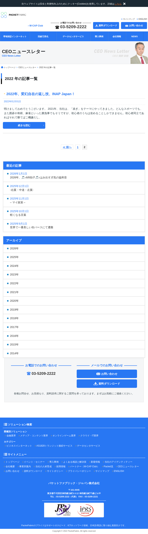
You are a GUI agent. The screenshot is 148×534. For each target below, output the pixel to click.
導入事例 (99, 36)
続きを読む (24, 125)
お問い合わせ (12, 471)
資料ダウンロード (33, 471)
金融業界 (11, 435)
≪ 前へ (67, 147)
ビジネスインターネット (19, 445)
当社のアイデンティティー (118, 462)
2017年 (14, 327)
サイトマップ (129, 19)
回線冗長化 (43, 36)
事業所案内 (25, 466)
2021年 (14, 292)
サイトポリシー (55, 471)
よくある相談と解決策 (74, 462)
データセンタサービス (73, 36)
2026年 (14, 248)
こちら (118, 3)
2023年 (14, 274)
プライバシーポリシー (79, 471)
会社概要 (10, 466)
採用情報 (61, 466)
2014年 (14, 353)
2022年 (14, 283)
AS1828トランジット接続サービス (54, 445)
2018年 (14, 318)
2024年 (14, 265)
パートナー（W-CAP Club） (84, 466)
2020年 (14, 300)
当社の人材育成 (43, 466)
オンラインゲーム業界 (64, 435)
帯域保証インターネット (15, 36)
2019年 (14, 309)
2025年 (14, 257)
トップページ (12, 462)
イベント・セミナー (34, 462)
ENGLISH (143, 19)
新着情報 (95, 462)
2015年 (14, 344)
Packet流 (108, 466)
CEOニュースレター (128, 466)
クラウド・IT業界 (89, 435)
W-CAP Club (36, 25)
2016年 (14, 335)
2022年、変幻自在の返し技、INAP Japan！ (42, 94)
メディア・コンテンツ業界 (34, 435)
